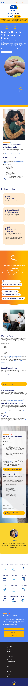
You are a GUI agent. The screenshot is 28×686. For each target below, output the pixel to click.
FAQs (8, 676)
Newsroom (9, 666)
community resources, (12, 44)
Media (8, 664)
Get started (18, 21)
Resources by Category (11, 659)
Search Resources (10, 658)
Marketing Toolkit (10, 668)
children (17, 48)
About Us (9, 671)
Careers (8, 674)
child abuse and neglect (14, 443)
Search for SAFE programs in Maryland (14, 400)
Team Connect (10, 647)
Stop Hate (9, 651)
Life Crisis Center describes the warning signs (11, 356)
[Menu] (17, 13)
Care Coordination (10, 649)
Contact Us (9, 678)
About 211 (9, 672)
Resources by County (11, 661)
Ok (14, 684)
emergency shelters (10, 46)
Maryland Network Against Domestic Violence (13, 153)
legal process (10, 461)
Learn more (23, 419)
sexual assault (20, 44)
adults (22, 48)
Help (8, 654)
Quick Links (9, 646)
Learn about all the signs (7, 500)
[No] (26, 682)
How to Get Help (10, 656)
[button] (4, 3)
